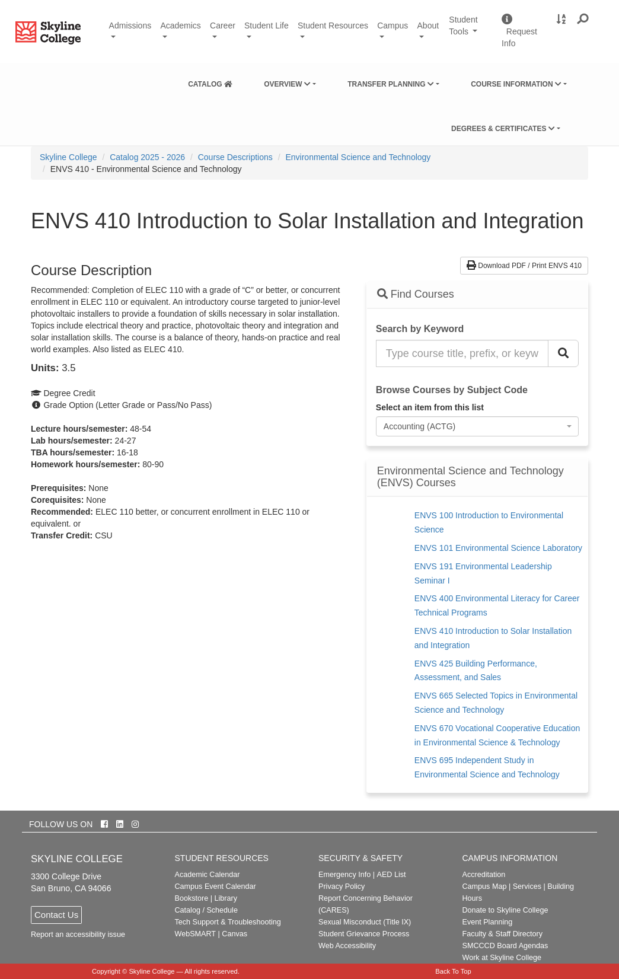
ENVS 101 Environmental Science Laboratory (498, 548)
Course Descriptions (235, 157)
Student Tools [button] (471, 31)
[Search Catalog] (563, 353)
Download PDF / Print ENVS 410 (524, 266)
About (428, 25)
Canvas (234, 934)
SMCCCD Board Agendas (505, 946)
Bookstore (192, 898)
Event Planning (487, 922)
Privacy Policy (341, 886)
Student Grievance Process (363, 934)
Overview (287, 84)
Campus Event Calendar (215, 886)
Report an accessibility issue (78, 934)
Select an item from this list (430, 407)
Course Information (516, 84)
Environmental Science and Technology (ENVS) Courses (470, 477)
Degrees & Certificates (503, 129)
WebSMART (195, 934)
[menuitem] (210, 82)
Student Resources (333, 25)
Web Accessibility (347, 946)
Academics (180, 25)
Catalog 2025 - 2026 (147, 157)
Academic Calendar (207, 874)
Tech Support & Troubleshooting (228, 922)
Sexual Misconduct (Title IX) (364, 922)
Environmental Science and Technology (357, 157)
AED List (391, 874)
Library (225, 898)
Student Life (266, 25)
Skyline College (68, 157)
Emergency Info (344, 874)
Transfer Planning (390, 84)
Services (527, 886)
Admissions (130, 25)
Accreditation (484, 874)
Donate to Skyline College (505, 910)
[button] (583, 20)
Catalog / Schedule (206, 910)
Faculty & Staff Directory (502, 934)
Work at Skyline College (501, 958)
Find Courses (415, 294)
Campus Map (484, 886)
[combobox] (477, 426)
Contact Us (56, 915)
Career (222, 25)
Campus (392, 25)
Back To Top (453, 971)
